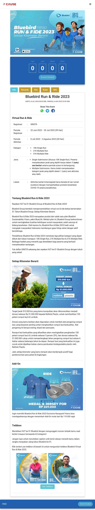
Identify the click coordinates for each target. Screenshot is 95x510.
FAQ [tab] (36, 90)
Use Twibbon (47, 486)
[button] (17, 389)
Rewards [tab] (25, 90)
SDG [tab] (55, 90)
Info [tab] (14, 90)
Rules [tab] (45, 90)
